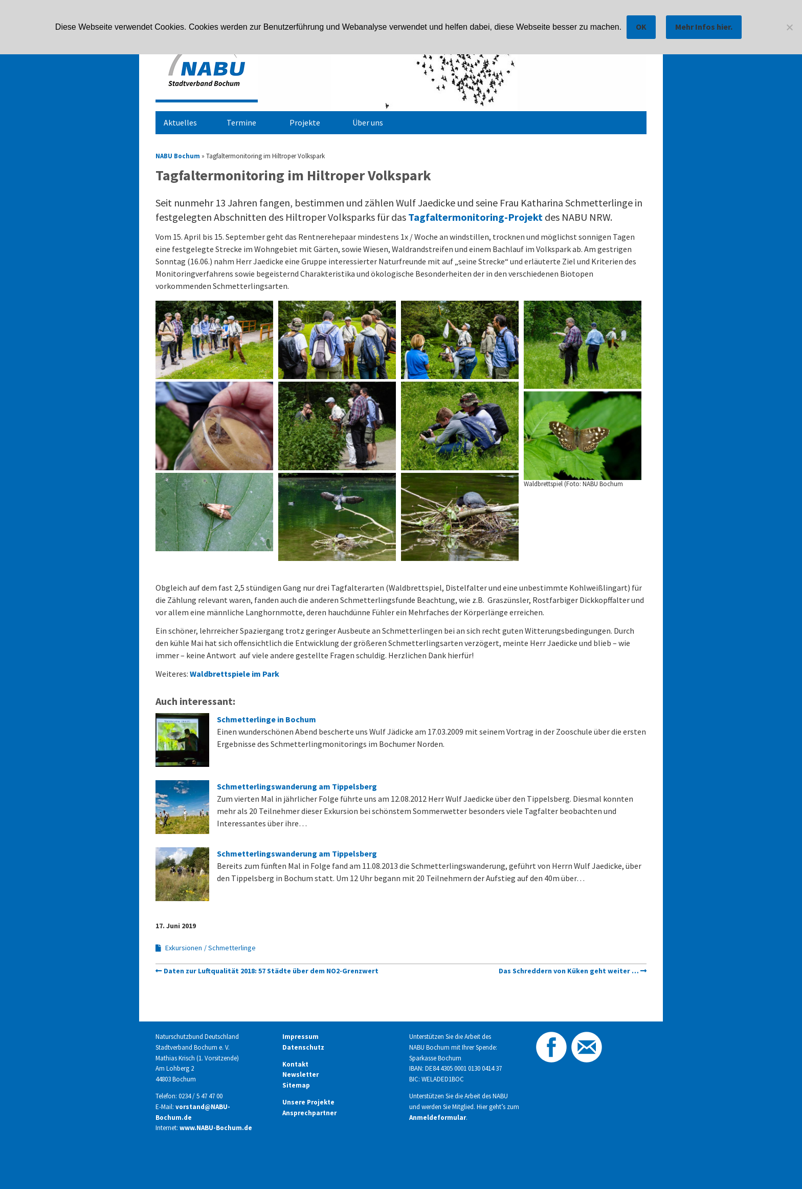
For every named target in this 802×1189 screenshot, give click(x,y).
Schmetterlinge (232, 947)
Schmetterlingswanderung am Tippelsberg (297, 786)
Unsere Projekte (308, 1102)
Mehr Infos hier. (703, 27)
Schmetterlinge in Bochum (266, 719)
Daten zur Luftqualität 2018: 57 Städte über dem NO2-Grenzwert (271, 970)
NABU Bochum (177, 156)
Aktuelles (180, 122)
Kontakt (295, 1064)
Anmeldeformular (437, 1117)
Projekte (304, 122)
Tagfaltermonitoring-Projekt (476, 217)
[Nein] (789, 27)
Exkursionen (183, 947)
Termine (241, 122)
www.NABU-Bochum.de (216, 1127)
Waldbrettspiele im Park (233, 674)
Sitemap (296, 1085)
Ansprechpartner (309, 1113)
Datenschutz (303, 1047)
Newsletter (300, 1074)
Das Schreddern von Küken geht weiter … (569, 970)
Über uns (367, 122)
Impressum (300, 1036)
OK (641, 27)
